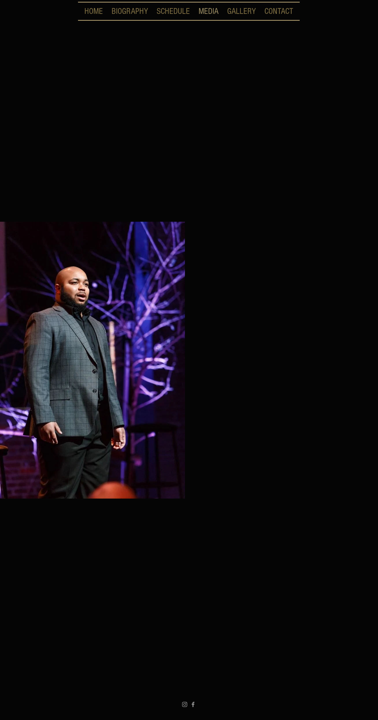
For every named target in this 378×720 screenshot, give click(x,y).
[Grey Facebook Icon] (193, 704)
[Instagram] (184, 704)
